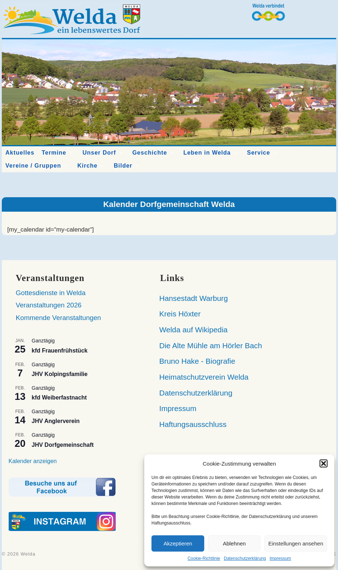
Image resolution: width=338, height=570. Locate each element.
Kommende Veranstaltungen (58, 317)
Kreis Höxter (177, 314)
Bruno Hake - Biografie (194, 361)
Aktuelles (19, 153)
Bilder (123, 166)
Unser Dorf (99, 153)
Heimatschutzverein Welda (200, 377)
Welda (28, 554)
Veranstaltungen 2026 (49, 305)
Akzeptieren (177, 543)
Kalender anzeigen (33, 461)
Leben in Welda (207, 153)
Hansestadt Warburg (190, 298)
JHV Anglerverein (56, 421)
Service (258, 153)
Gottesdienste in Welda (51, 293)
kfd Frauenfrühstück (60, 350)
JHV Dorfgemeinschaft (63, 445)
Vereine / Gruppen (33, 166)
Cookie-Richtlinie (204, 558)
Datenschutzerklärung (245, 558)
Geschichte (149, 153)
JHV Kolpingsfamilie (60, 374)
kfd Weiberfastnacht (59, 397)
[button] (323, 463)
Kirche (87, 166)
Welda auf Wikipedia (190, 329)
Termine (54, 153)
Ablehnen (234, 543)
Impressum (280, 558)
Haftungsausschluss (189, 424)
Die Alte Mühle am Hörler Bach (207, 345)
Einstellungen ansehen (295, 543)
